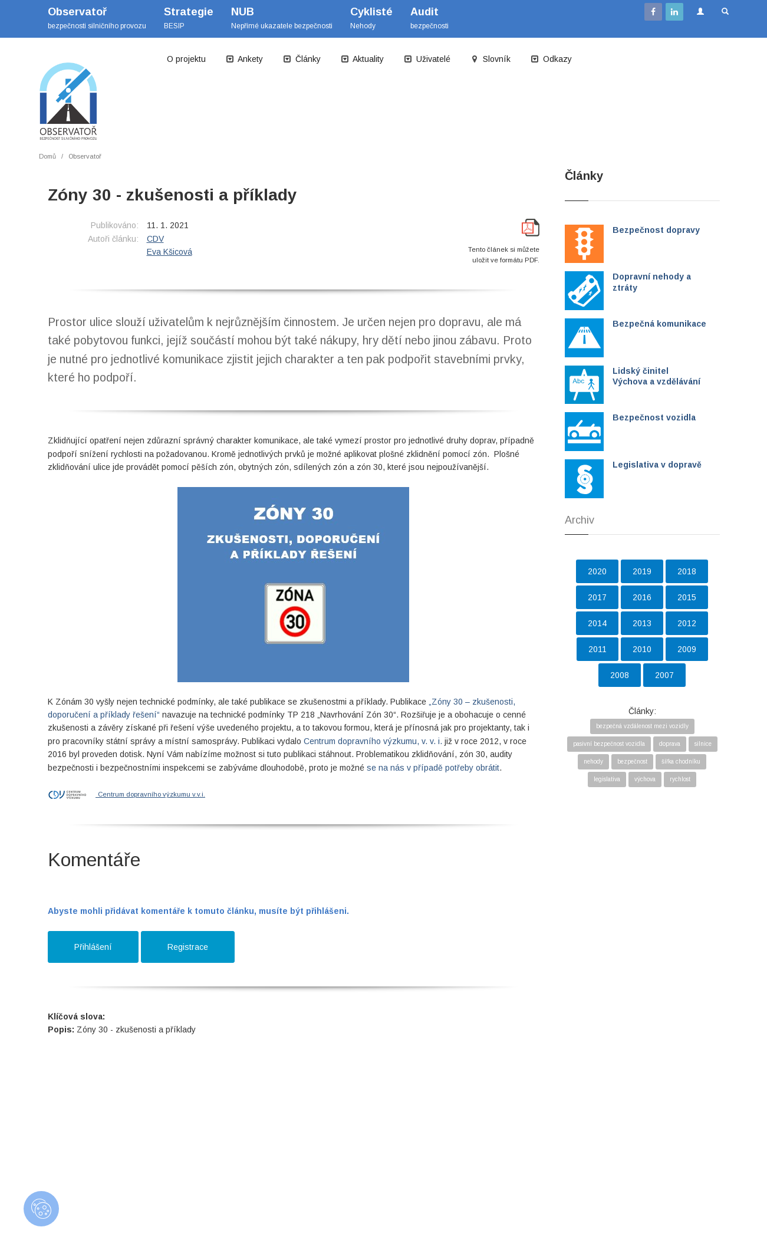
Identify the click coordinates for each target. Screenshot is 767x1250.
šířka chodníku (680, 761)
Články (302, 59)
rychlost (680, 779)
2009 (686, 649)
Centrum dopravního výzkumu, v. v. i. (373, 741)
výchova (645, 779)
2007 (664, 675)
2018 (686, 571)
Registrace (187, 947)
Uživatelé (427, 59)
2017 (597, 597)
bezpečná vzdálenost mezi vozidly (642, 726)
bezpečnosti (429, 18)
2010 (642, 649)
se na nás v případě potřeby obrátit (433, 767)
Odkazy (551, 59)
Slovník (490, 59)
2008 (619, 675)
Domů (47, 156)
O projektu (186, 59)
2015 (686, 597)
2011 (597, 649)
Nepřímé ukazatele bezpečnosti (282, 18)
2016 (642, 597)
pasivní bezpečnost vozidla (609, 744)
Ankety (244, 59)
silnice (703, 744)
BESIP (188, 18)
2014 (597, 623)
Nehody (371, 18)
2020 (597, 571)
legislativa (607, 779)
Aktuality (362, 59)
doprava (669, 744)
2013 (642, 623)
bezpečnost (632, 761)
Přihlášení (93, 947)
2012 (686, 623)
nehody (593, 761)
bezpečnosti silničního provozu (97, 18)
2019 (642, 571)
